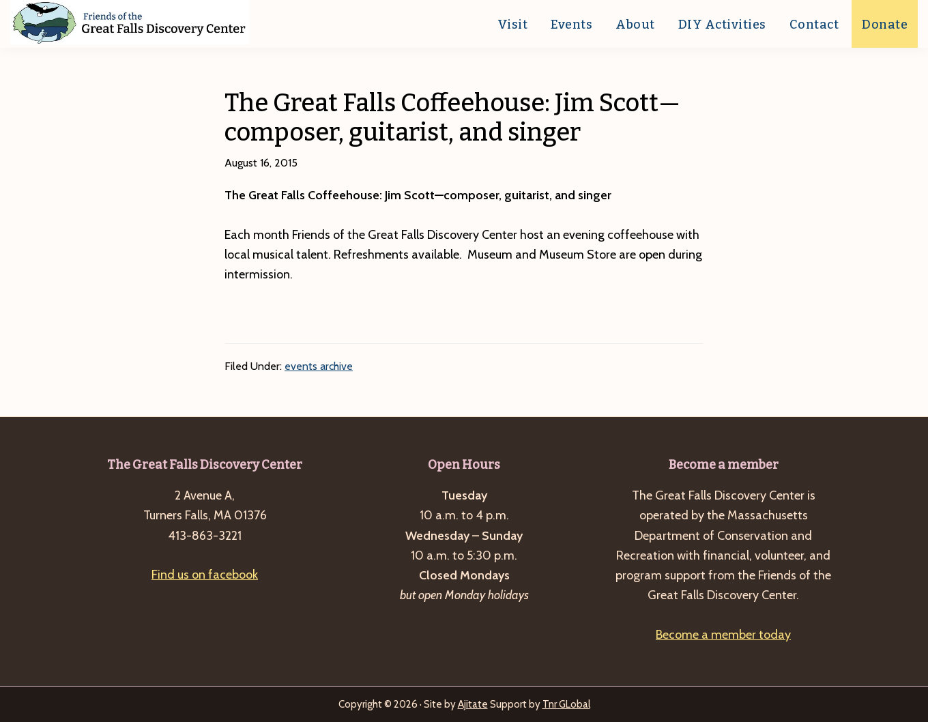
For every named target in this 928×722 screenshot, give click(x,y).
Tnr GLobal (566, 704)
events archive (319, 366)
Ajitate (473, 704)
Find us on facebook (204, 574)
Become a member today (723, 634)
